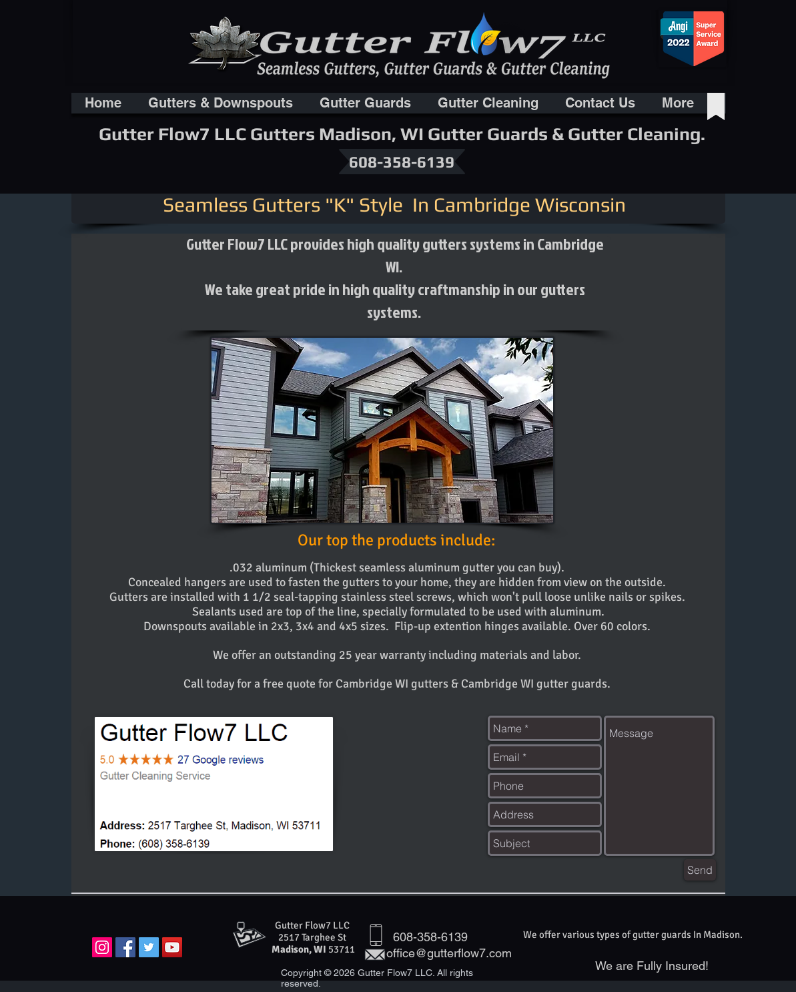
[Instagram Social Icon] (102, 947)
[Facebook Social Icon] (125, 947)
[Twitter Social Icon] (149, 947)
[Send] (700, 870)
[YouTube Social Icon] (172, 947)
